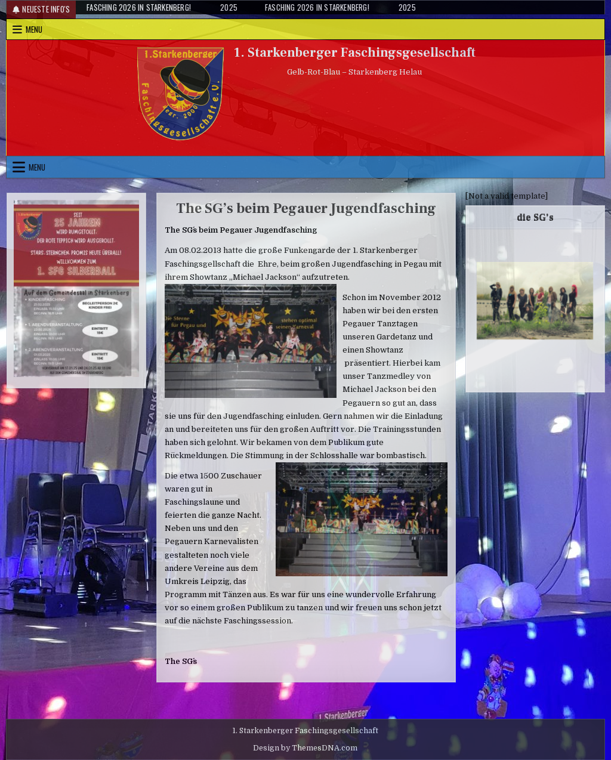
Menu (34, 29)
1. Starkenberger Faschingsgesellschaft (355, 52)
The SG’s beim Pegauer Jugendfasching (306, 208)
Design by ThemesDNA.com (305, 748)
